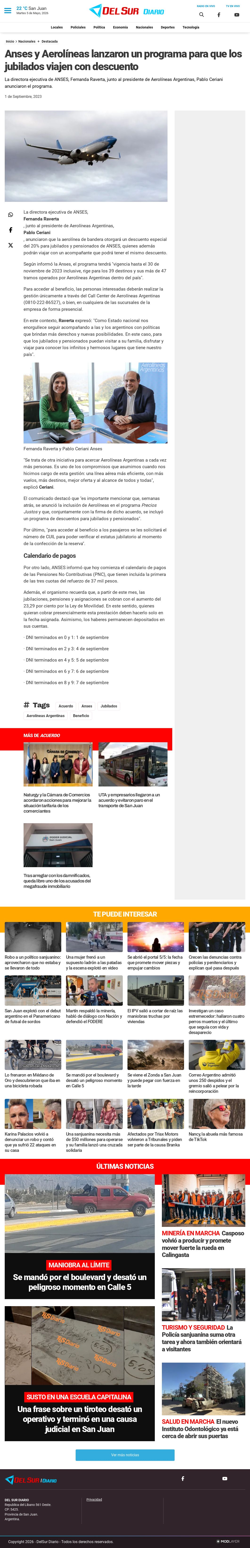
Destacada (50, 42)
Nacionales (144, 27)
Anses (87, 706)
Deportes (168, 27)
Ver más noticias (125, 1455)
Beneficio (81, 716)
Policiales (78, 27)
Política (99, 27)
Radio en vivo (206, 6)
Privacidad (94, 1500)
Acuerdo (66, 706)
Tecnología (191, 27)
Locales (57, 27)
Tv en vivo (233, 6)
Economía (120, 27)
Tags (37, 705)
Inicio (10, 42)
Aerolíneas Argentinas (46, 716)
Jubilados (109, 706)
